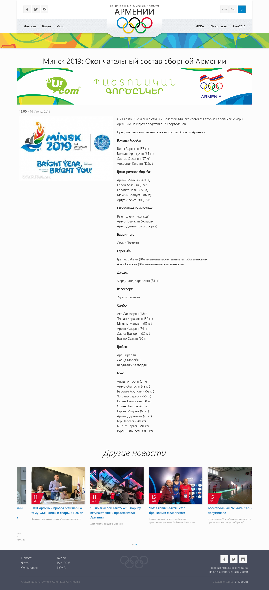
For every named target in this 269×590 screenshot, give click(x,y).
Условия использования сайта (229, 567)
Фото (60, 26)
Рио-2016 (239, 26)
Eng (233, 9)
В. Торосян (241, 581)
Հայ (224, 9)
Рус (242, 9)
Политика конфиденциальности (228, 571)
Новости (30, 26)
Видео (46, 26)
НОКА (200, 26)
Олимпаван (219, 26)
